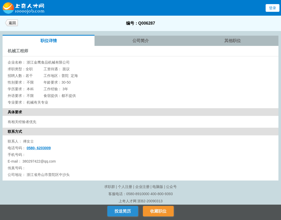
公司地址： (17, 175)
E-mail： (15, 161)
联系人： (15, 141)
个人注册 (125, 187)
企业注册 (142, 187)
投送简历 (123, 211)
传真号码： (17, 168)
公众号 (171, 187)
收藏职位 (158, 211)
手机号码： (17, 155)
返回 (12, 23)
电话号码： (17, 148)
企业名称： (17, 62)
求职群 (109, 187)
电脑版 (157, 187)
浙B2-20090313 (149, 201)
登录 (272, 8)
